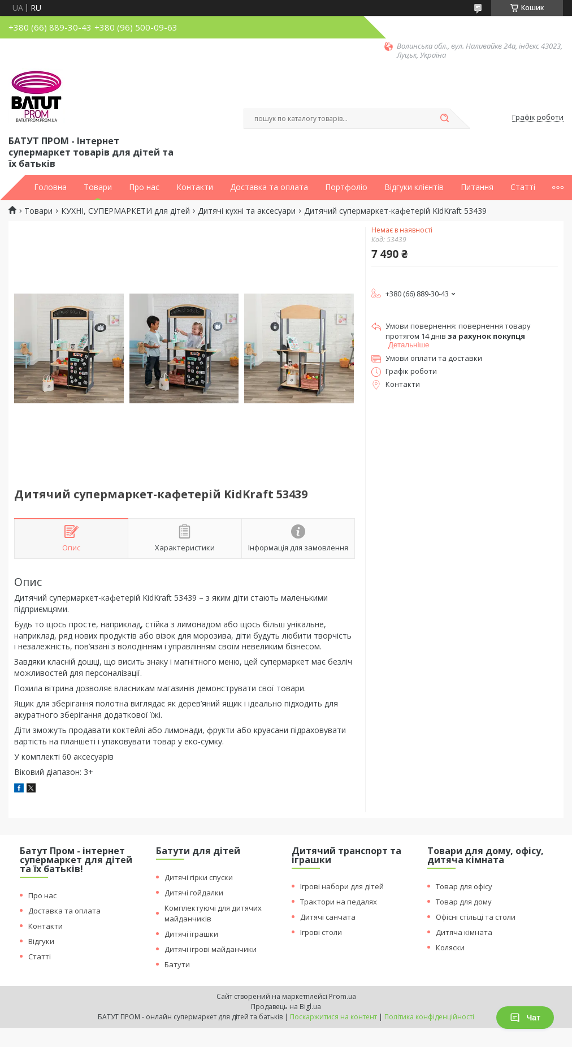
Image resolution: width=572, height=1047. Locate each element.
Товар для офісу (464, 886)
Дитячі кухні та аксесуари (247, 211)
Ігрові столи (321, 932)
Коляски (450, 947)
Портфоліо (346, 187)
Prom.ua (342, 996)
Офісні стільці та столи (475, 917)
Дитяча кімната (464, 932)
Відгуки (41, 941)
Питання (477, 187)
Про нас (144, 187)
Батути (177, 964)
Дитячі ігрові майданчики (210, 949)
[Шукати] (444, 119)
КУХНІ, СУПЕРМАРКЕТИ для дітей (125, 211)
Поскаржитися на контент (333, 1017)
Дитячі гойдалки (193, 892)
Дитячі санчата (328, 917)
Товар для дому (464, 902)
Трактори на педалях (338, 902)
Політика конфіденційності (429, 1017)
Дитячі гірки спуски (198, 877)
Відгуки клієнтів (414, 187)
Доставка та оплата (269, 187)
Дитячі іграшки (191, 934)
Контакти (194, 187)
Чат (525, 1017)
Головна (50, 187)
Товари (98, 187)
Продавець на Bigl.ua (286, 1006)
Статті (522, 187)
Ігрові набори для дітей (342, 886)
